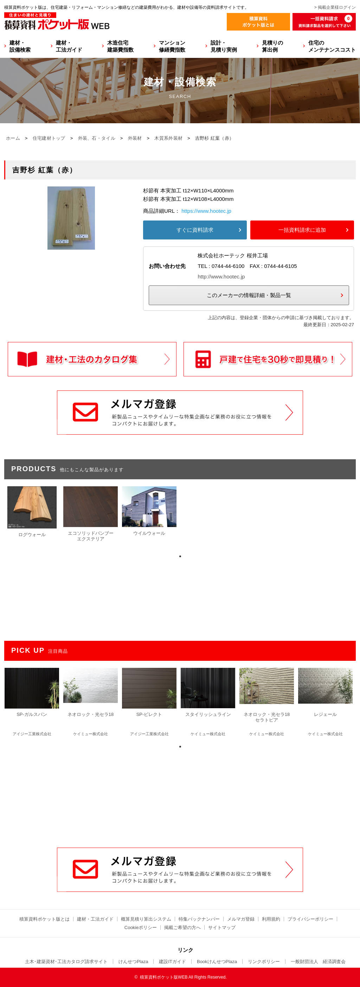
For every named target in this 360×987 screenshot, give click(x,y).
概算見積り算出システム (146, 919)
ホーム (13, 138)
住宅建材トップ (49, 138)
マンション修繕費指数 (172, 46)
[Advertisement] (180, 794)
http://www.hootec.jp (221, 276)
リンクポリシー (264, 961)
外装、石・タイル (96, 138)
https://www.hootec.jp (206, 211)
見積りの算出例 (272, 46)
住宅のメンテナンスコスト (332, 46)
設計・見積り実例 (224, 46)
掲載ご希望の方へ (182, 927)
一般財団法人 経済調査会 (318, 961)
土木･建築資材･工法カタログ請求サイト (66, 961)
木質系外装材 (168, 138)
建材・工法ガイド (69, 46)
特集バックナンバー (199, 919)
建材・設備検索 (20, 46)
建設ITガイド (172, 961)
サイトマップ (222, 927)
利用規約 (271, 919)
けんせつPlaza (133, 961)
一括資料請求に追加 (302, 230)
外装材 (135, 138)
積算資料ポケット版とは (44, 919)
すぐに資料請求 (194, 230)
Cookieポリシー (140, 927)
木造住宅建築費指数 (120, 46)
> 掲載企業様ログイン (335, 7)
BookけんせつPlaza (217, 961)
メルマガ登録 (241, 919)
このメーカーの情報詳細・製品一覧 (249, 295)
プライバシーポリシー (310, 919)
